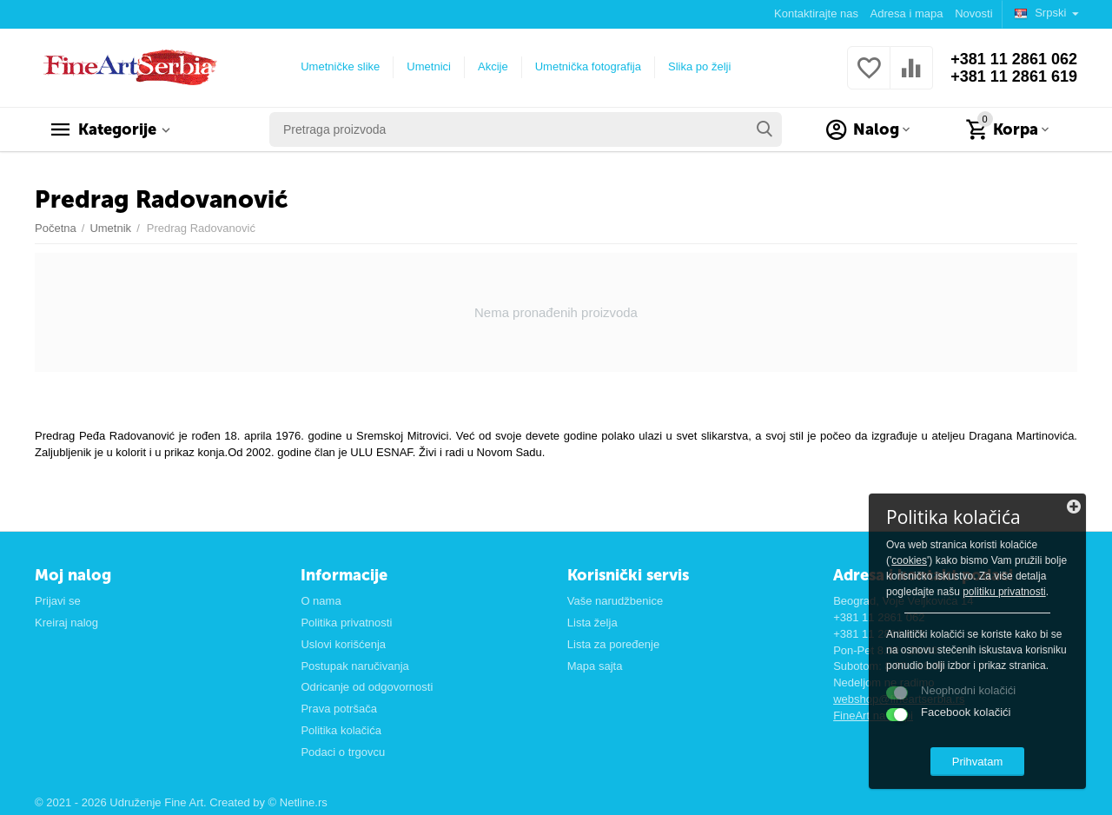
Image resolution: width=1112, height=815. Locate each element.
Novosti (973, 13)
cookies (909, 560)
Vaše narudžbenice (615, 600)
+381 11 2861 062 (1013, 59)
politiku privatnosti (1004, 592)
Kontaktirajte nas (816, 13)
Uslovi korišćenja (343, 644)
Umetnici (429, 66)
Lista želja (592, 622)
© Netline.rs (298, 802)
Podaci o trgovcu (343, 752)
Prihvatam (977, 761)
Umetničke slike (340, 66)
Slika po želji (699, 66)
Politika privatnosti (346, 622)
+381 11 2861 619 (1013, 76)
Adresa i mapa (906, 13)
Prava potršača (339, 708)
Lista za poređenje (613, 644)
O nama (321, 600)
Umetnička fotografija (588, 66)
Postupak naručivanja (354, 666)
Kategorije (117, 129)
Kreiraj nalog (66, 622)
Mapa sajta (595, 666)
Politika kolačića (341, 730)
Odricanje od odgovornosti (367, 686)
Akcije (493, 66)
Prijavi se (58, 600)
